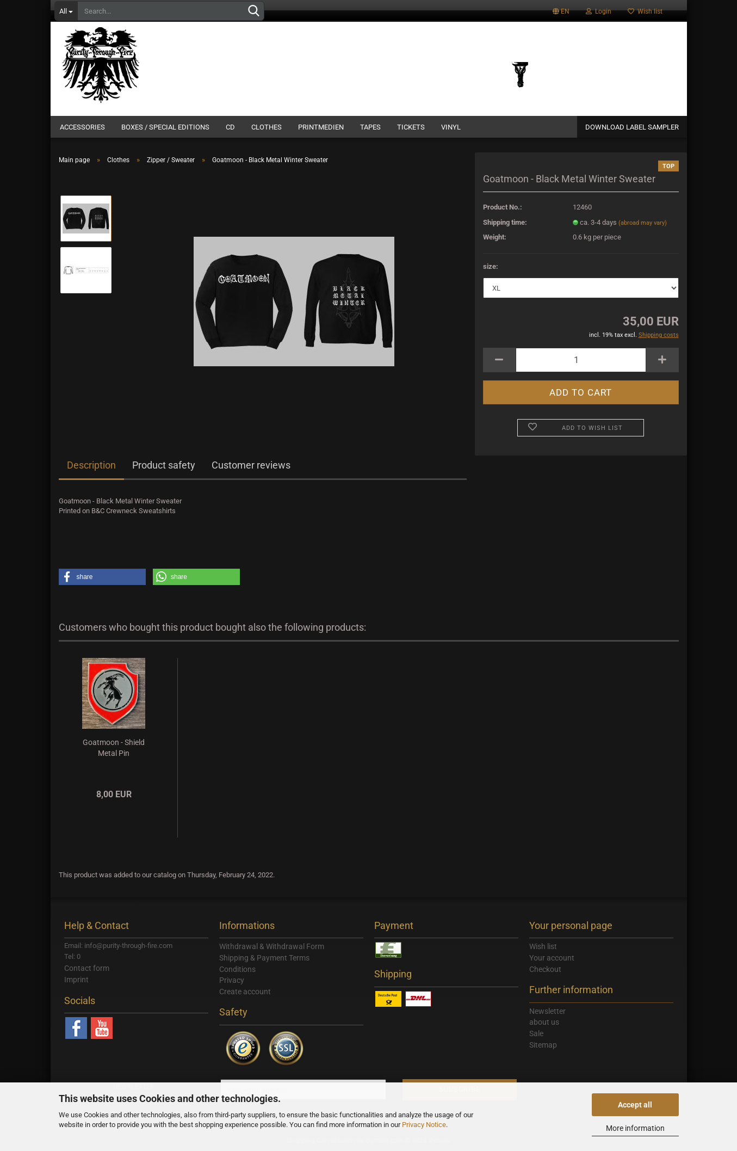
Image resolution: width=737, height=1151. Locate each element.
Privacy (231, 980)
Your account (551, 957)
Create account (245, 991)
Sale (536, 1033)
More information (635, 1128)
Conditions (237, 969)
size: (490, 266)
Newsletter (547, 1011)
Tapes (370, 127)
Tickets (411, 127)
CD (230, 127)
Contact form (86, 968)
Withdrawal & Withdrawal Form (271, 946)
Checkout (545, 969)
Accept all (635, 1104)
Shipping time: (505, 222)
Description (91, 465)
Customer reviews (251, 465)
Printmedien (321, 127)
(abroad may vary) (642, 222)
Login (598, 11)
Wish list (645, 11)
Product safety (163, 465)
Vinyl (451, 127)
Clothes (266, 127)
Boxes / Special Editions (165, 127)
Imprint (76, 979)
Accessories (82, 127)
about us (544, 1022)
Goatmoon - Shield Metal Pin (114, 748)
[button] (102, 577)
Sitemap (543, 1045)
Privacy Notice (424, 1125)
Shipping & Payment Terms (264, 957)
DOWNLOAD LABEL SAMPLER (632, 127)
